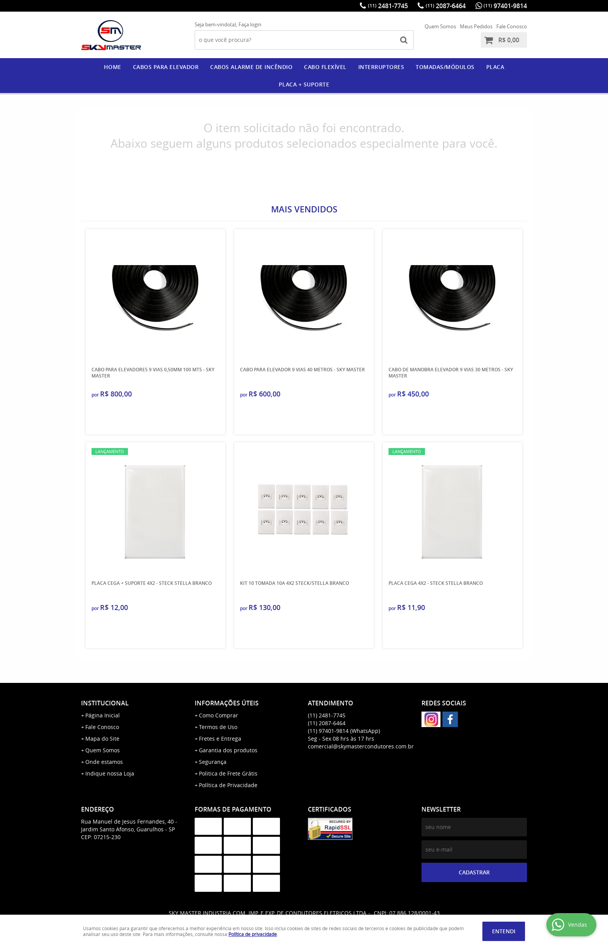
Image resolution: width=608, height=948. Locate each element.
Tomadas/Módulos (445, 67)
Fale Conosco (511, 26)
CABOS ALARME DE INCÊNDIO (251, 67)
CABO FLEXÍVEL (325, 67)
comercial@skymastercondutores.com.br (361, 746)
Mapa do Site (102, 738)
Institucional (105, 703)
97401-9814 (505, 6)
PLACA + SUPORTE (304, 84)
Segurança (212, 761)
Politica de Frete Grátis (228, 773)
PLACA (495, 67)
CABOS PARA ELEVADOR (166, 67)
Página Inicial (102, 715)
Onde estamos (104, 761)
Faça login (249, 24)
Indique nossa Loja (109, 773)
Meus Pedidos (476, 26)
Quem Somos (440, 26)
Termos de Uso (218, 727)
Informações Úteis (227, 703)
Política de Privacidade (228, 785)
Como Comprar (218, 715)
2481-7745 (388, 6)
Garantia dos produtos (228, 750)
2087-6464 (446, 6)
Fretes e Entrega (220, 738)
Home (112, 67)
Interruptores (381, 67)
